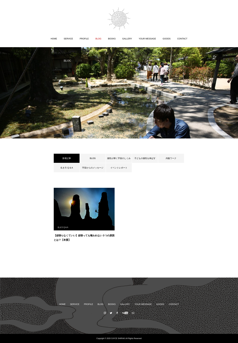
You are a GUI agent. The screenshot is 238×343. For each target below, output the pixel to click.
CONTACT (182, 38)
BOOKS (112, 38)
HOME (54, 38)
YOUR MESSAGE (147, 38)
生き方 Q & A (66, 167)
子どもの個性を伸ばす (145, 158)
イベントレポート (118, 167)
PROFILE (84, 38)
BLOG (98, 38)
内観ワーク (171, 158)
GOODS (167, 38)
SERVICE (68, 38)
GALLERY (127, 38)
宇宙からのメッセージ (92, 167)
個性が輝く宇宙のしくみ (119, 158)
